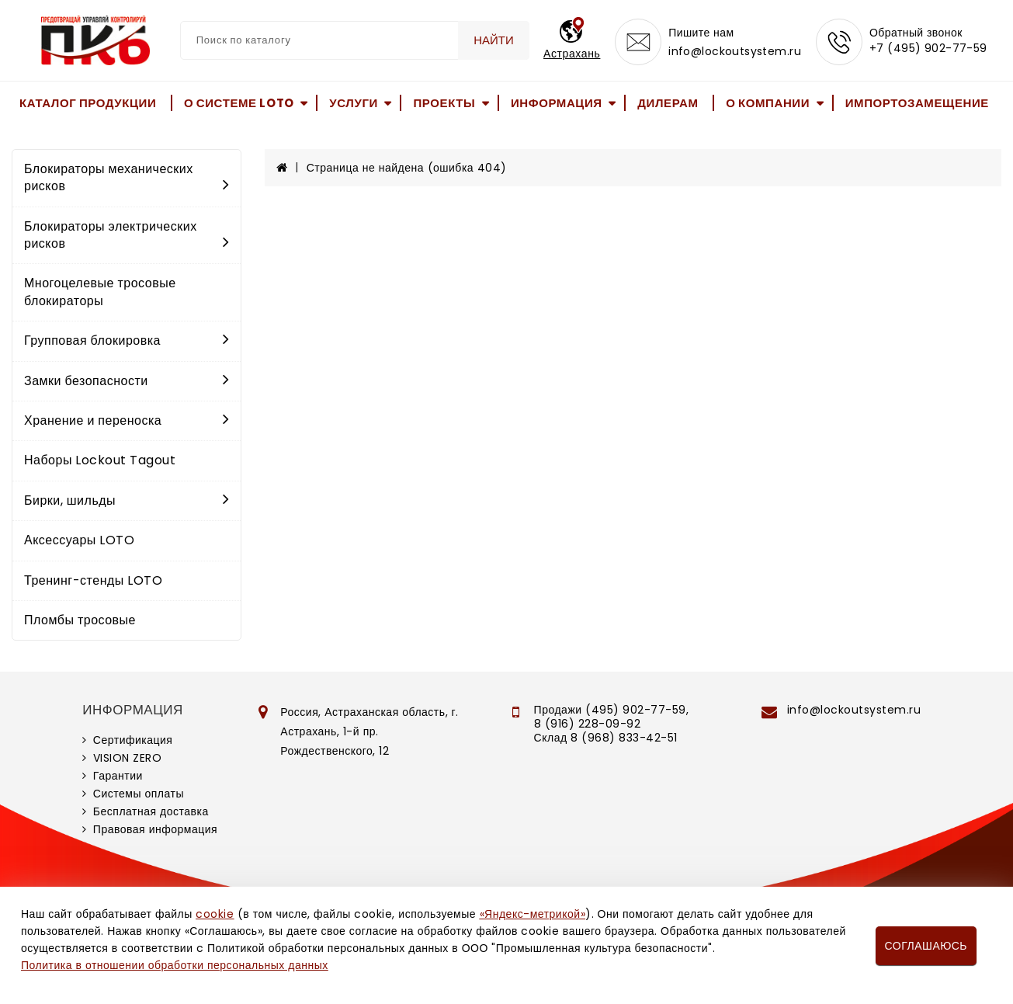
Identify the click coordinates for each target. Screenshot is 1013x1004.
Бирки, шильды (126, 500)
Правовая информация (155, 829)
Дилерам (667, 103)
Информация (556, 103)
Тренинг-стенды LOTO (93, 580)
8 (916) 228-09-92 (587, 724)
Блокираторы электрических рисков (126, 234)
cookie (215, 914)
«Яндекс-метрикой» (532, 914)
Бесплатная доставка (151, 811)
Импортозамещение (917, 103)
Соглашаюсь (926, 946)
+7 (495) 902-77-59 (928, 48)
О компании (768, 103)
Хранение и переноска (126, 420)
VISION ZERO (127, 758)
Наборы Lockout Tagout (99, 460)
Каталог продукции (87, 103)
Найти (494, 40)
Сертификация (133, 740)
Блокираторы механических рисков (126, 177)
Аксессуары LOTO (79, 540)
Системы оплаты (138, 794)
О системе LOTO (239, 103)
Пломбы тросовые (80, 620)
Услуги (353, 103)
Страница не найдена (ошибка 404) (407, 167)
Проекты (444, 103)
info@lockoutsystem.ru (734, 51)
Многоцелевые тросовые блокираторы (100, 291)
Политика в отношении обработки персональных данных (174, 965)
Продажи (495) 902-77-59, (611, 710)
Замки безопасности (126, 381)
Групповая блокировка (126, 340)
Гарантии (118, 776)
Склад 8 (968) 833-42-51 (606, 738)
